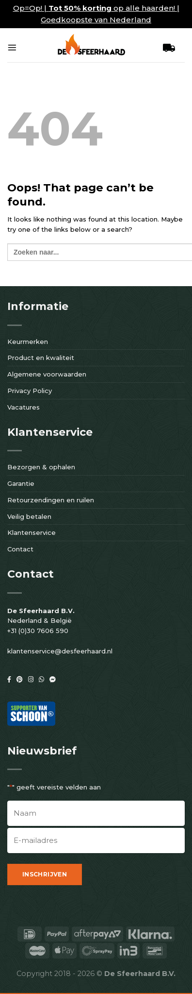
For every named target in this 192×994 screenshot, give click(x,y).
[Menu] (12, 47)
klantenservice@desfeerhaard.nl (59, 651)
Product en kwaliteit (40, 357)
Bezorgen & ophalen (41, 467)
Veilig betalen (29, 516)
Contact (20, 549)
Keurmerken (27, 341)
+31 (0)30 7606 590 (37, 630)
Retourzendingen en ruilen (50, 500)
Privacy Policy (29, 390)
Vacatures (23, 407)
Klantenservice (31, 532)
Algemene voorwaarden (46, 374)
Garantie (20, 483)
